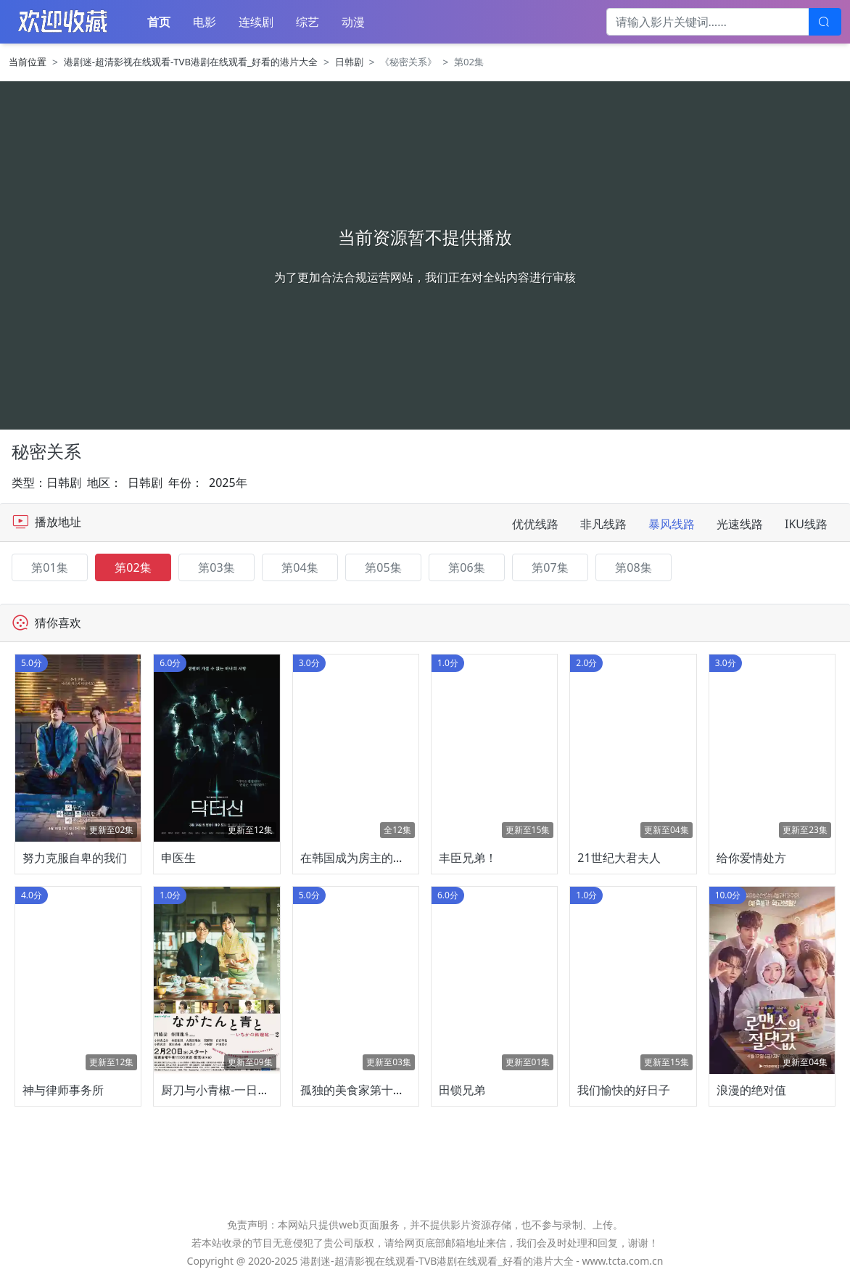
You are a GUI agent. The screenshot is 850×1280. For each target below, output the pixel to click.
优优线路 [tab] (535, 524)
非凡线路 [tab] (603, 524)
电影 (204, 22)
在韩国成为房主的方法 (358, 858)
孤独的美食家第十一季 (358, 1090)
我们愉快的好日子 (623, 1090)
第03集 (216, 567)
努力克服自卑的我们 (74, 858)
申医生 (178, 858)
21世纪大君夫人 (618, 858)
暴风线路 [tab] (671, 524)
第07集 (550, 567)
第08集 (633, 567)
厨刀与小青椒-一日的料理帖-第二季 (251, 1090)
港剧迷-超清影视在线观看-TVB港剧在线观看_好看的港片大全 (191, 61)
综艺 (307, 22)
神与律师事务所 (63, 1090)
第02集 (133, 567)
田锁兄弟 (462, 1090)
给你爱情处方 (751, 858)
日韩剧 (349, 61)
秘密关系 (46, 451)
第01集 (49, 567)
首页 (158, 22)
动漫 (353, 22)
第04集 (299, 567)
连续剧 (256, 22)
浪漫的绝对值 (751, 1090)
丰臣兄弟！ (468, 858)
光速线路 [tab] (740, 524)
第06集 (466, 567)
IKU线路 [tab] (806, 524)
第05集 (383, 567)
